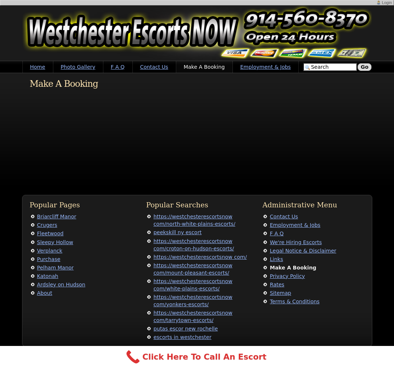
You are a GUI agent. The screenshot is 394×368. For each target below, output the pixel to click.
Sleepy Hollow (55, 242)
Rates (277, 284)
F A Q (118, 67)
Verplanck (50, 251)
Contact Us (154, 67)
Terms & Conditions (294, 301)
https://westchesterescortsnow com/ (200, 257)
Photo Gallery (78, 67)
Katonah (47, 276)
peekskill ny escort (177, 232)
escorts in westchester (182, 337)
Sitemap (280, 293)
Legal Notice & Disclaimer (303, 251)
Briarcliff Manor (57, 216)
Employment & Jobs (265, 67)
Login (387, 2)
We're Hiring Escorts (296, 242)
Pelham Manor (55, 268)
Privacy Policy (287, 276)
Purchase (49, 259)
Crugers (47, 225)
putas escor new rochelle (185, 329)
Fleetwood (50, 233)
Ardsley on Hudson (61, 284)
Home (37, 67)
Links (276, 259)
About (44, 293)
